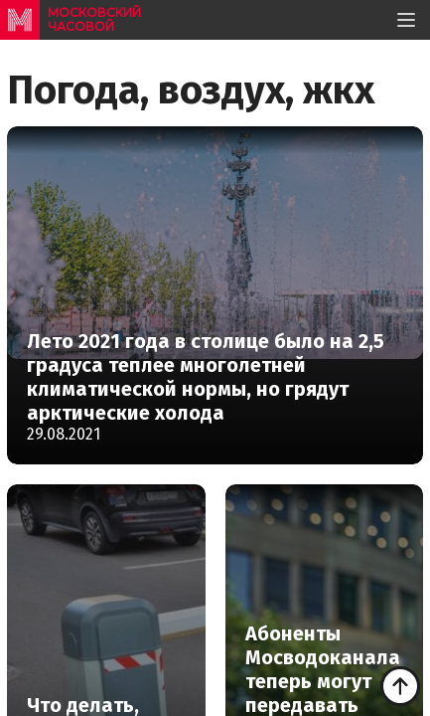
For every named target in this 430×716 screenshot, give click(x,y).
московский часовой (94, 19)
